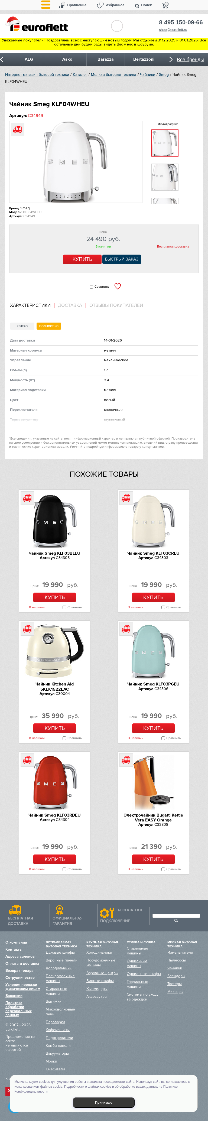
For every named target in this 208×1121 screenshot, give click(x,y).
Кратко (22, 326)
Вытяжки (53, 1001)
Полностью (48, 326)
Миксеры (175, 991)
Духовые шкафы (60, 952)
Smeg (164, 74)
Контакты (13, 949)
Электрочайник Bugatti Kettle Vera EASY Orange (153, 818)
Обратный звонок (117, 26)
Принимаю (103, 1102)
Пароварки (55, 1022)
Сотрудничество (20, 977)
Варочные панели (61, 960)
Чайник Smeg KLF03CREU (153, 553)
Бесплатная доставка (173, 247)
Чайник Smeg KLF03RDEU (54, 815)
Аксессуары (96, 996)
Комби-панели (58, 1045)
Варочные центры (102, 973)
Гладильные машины (137, 984)
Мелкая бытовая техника (113, 74)
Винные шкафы (100, 981)
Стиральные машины (56, 991)
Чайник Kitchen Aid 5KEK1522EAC (54, 686)
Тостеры (174, 984)
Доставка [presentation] (70, 305)
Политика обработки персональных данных (18, 1008)
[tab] (32, 305)
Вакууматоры (57, 1053)
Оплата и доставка (22, 963)
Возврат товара (19, 970)
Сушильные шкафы (144, 973)
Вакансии (13, 995)
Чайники (147, 74)
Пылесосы (176, 960)
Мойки (51, 1061)
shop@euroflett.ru (173, 30)
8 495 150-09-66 (181, 22)
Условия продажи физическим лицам (22, 986)
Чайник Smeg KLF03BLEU (54, 553)
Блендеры (176, 976)
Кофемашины (58, 1030)
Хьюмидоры (97, 988)
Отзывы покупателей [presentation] (116, 305)
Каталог (80, 74)
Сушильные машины (137, 963)
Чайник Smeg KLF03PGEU (153, 684)
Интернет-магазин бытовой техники (37, 74)
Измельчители (180, 952)
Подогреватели (59, 1037)
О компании (16, 942)
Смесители (55, 1069)
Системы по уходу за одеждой (142, 997)
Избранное (115, 5)
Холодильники (59, 968)
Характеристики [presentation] (30, 305)
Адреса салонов (20, 956)
